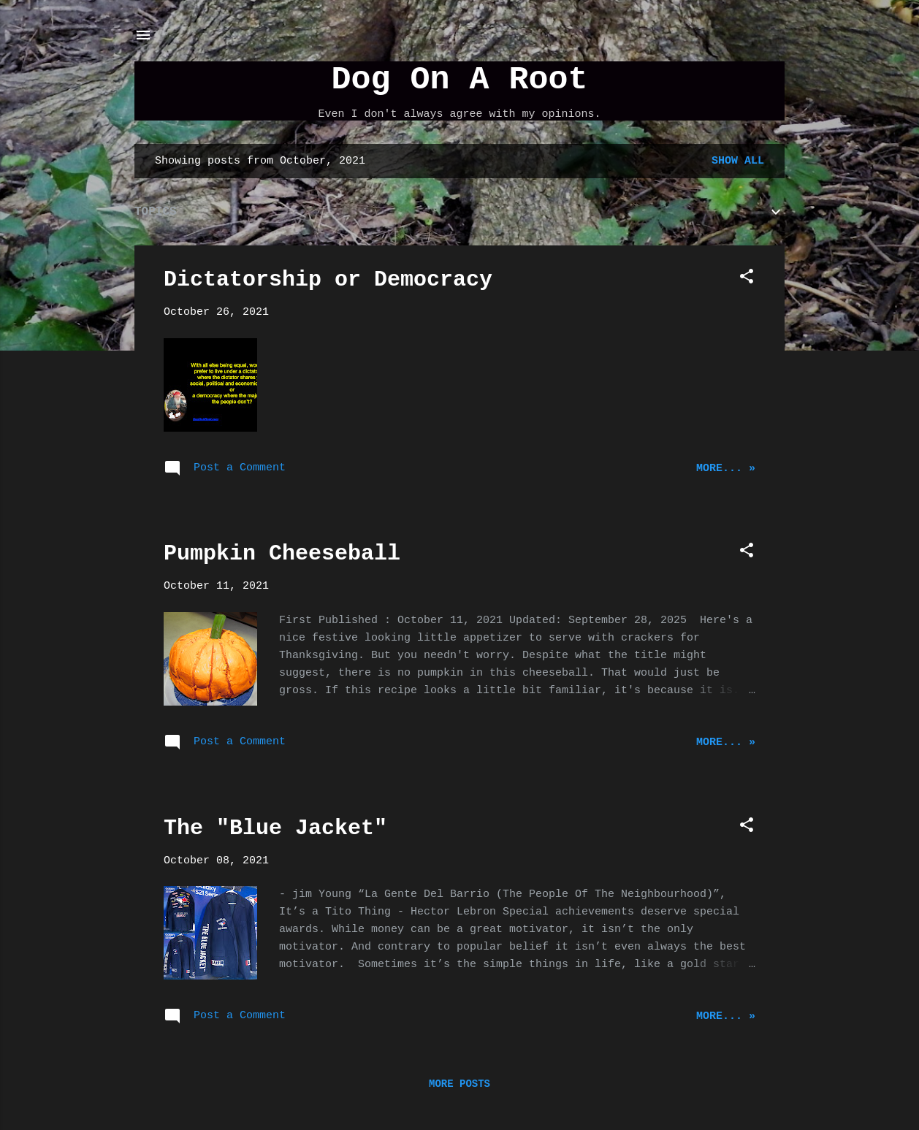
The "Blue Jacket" (275, 828)
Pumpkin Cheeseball (282, 553)
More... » (725, 468)
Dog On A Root (459, 80)
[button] (746, 279)
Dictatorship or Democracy (328, 279)
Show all (738, 161)
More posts (459, 1084)
